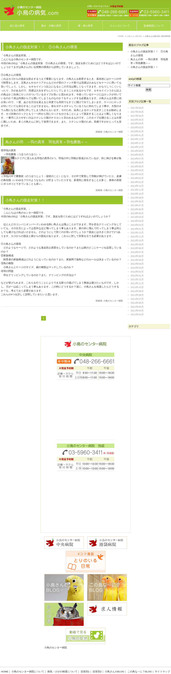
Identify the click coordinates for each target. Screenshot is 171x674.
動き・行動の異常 (51, 25)
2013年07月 (137, 205)
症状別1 (85, 661)
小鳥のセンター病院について (27, 661)
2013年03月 (137, 221)
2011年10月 (137, 287)
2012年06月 (137, 256)
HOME (4, 661)
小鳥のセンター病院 (55, 647)
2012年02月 (137, 271)
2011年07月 (137, 299)
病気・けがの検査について (62, 661)
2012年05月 (137, 260)
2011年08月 (137, 295)
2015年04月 (137, 123)
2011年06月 (137, 303)
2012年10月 (137, 240)
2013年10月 (137, 193)
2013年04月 (137, 217)
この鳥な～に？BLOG (139, 661)
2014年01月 (137, 182)
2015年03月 (137, 127)
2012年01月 (137, 275)
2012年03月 (137, 267)
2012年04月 (137, 263)
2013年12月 (137, 186)
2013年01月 (137, 229)
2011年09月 (137, 291)
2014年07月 (137, 158)
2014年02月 (137, 178)
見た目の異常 (17, 25)
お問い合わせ (87, 665)
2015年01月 (137, 135)
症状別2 (97, 661)
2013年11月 (137, 189)
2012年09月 (137, 244)
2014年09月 (137, 151)
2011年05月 (137, 306)
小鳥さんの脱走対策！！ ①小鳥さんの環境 (41, 47)
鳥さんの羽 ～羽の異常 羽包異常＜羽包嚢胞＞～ (46, 142)
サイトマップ (162, 661)
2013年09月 (137, 197)
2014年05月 (137, 166)
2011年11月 (137, 283)
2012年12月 (137, 232)
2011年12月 (137, 279)
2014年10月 (137, 147)
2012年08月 (137, 248)
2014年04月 (137, 170)
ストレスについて (120, 25)
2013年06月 (137, 209)
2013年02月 (137, 225)
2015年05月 (137, 119)
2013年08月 (137, 201)
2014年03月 (137, 174)
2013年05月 (137, 213)
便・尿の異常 (85, 25)
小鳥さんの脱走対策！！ (25, 200)
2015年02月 (137, 131)
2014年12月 (137, 139)
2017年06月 (137, 108)
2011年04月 (137, 310)
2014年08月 (137, 154)
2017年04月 (137, 115)
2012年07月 (137, 252)
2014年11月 (137, 143)
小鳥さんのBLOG (114, 661)
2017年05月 (137, 112)
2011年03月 (137, 314)
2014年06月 (137, 162)
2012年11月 (137, 236)
